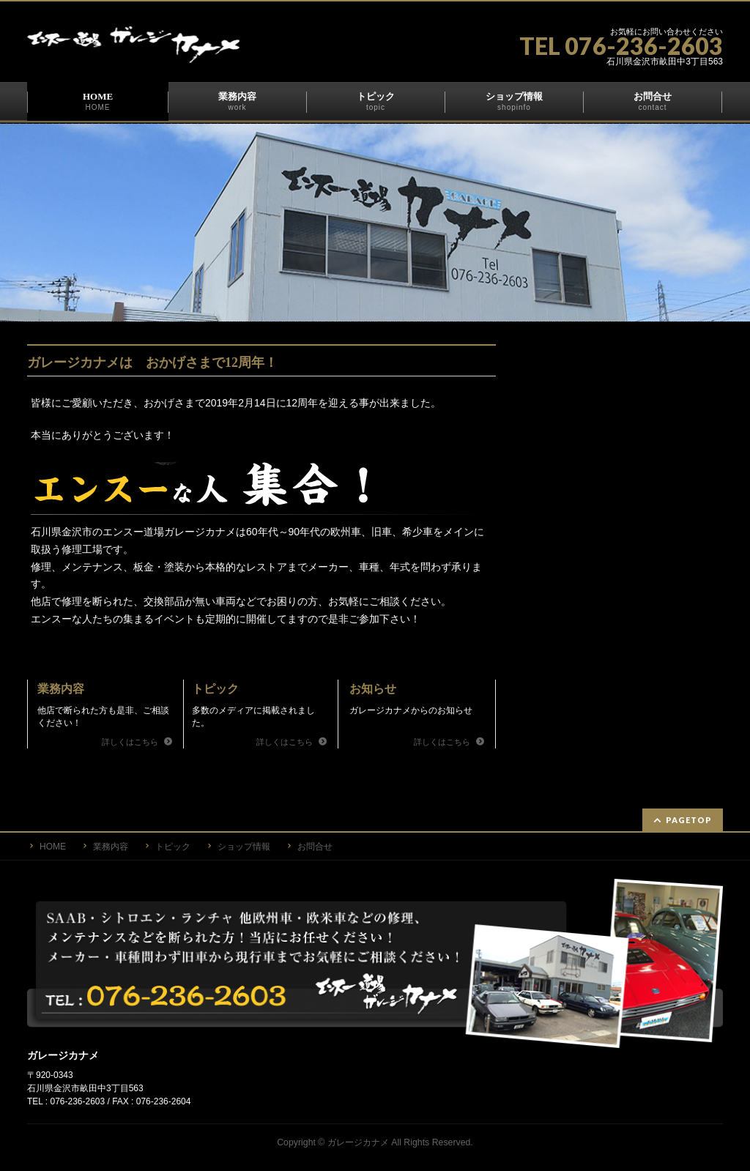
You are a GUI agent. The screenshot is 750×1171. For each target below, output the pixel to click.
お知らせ (372, 689)
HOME (53, 845)
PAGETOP (689, 818)
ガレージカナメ (358, 1141)
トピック (215, 689)
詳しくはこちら (131, 741)
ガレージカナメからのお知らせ (410, 710)
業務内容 (60, 689)
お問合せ (315, 845)
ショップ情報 (244, 845)
